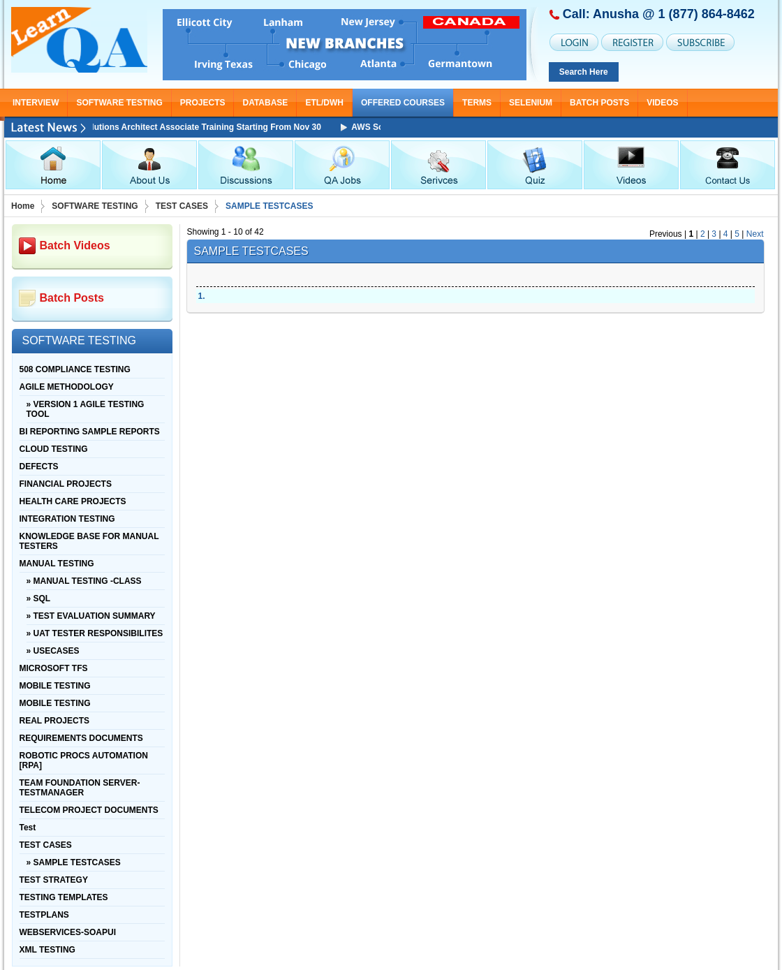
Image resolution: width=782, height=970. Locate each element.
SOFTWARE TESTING (119, 103)
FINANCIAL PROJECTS (66, 484)
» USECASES (53, 651)
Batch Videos (75, 245)
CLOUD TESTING (54, 449)
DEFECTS (39, 466)
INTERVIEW (36, 103)
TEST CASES (182, 206)
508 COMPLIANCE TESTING (75, 369)
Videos (662, 103)
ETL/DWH (324, 103)
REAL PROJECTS (54, 721)
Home (22, 206)
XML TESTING (47, 950)
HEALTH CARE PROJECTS (73, 501)
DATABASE (265, 103)
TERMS (477, 103)
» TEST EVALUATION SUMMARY (91, 616)
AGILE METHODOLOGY (67, 387)
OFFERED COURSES (403, 103)
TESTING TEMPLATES (64, 897)
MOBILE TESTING (55, 686)
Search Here (583, 72)
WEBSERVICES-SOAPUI (68, 932)
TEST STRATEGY (54, 880)
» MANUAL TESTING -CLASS (84, 581)
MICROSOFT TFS (54, 668)
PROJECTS (203, 103)
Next (755, 234)
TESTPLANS (44, 915)
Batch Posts (599, 103)
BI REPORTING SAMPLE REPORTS (90, 431)
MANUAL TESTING (57, 563)
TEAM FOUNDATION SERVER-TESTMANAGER (80, 788)
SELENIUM (530, 103)
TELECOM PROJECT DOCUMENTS (89, 810)
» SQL (39, 598)
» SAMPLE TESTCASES (74, 862)
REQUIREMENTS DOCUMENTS (81, 738)
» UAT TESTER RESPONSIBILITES (95, 633)
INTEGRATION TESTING (67, 519)
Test (28, 827)
